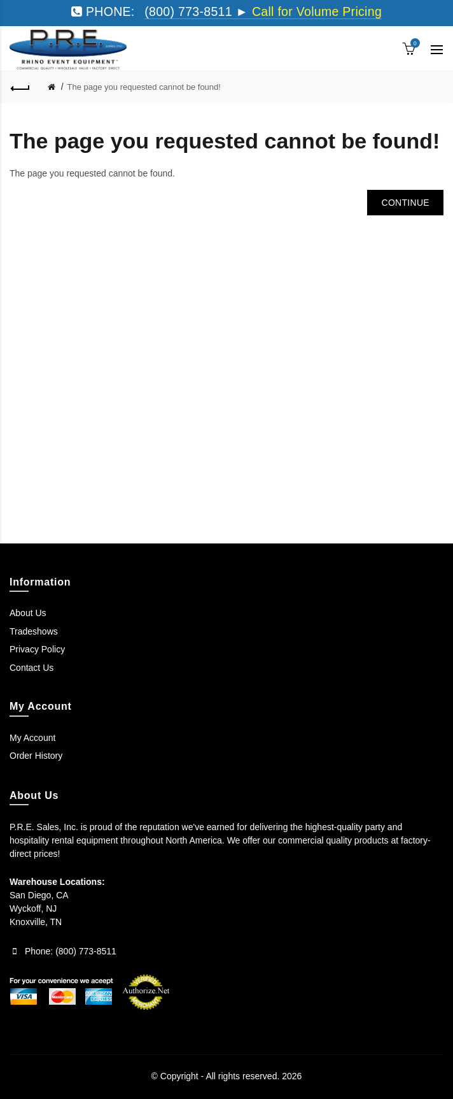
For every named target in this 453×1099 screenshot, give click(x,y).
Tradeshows (34, 631)
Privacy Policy (37, 649)
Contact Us (31, 668)
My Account (32, 738)
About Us (28, 613)
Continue (405, 203)
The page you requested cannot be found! (144, 87)
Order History (36, 756)
